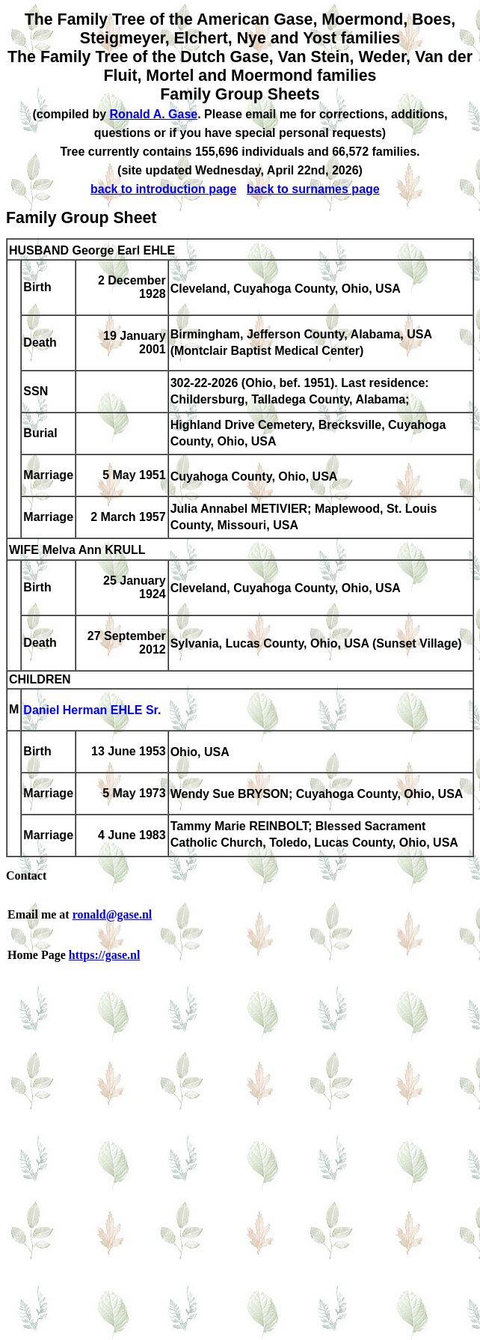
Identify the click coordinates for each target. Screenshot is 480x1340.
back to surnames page (313, 189)
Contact (26, 875)
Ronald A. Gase (154, 114)
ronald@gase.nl (113, 914)
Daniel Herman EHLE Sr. (92, 710)
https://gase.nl (105, 954)
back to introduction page (163, 189)
